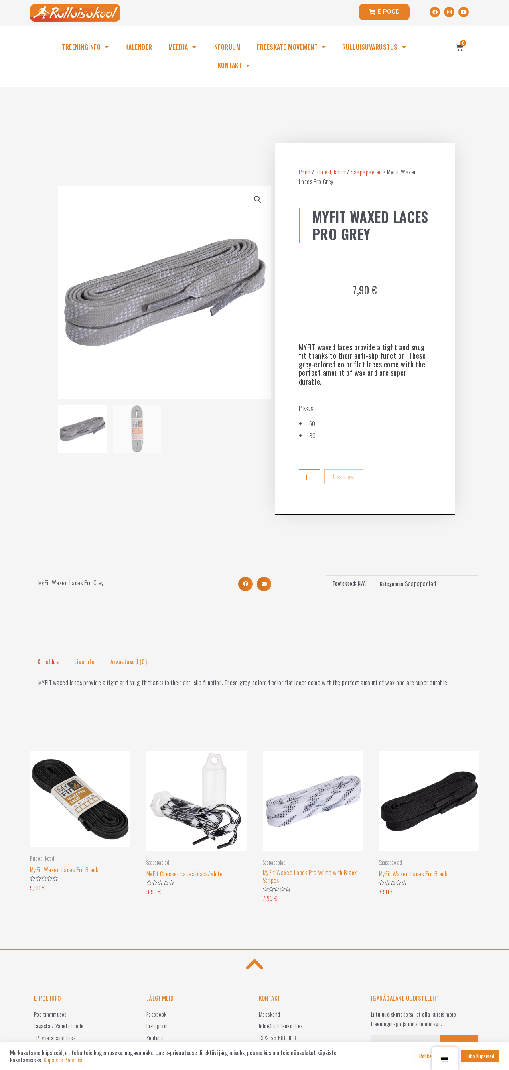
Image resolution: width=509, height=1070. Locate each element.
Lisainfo (84, 661)
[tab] (48, 661)
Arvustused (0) (128, 661)
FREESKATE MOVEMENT (291, 47)
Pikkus (306, 407)
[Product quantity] (309, 476)
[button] (245, 584)
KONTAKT (234, 65)
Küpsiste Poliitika (63, 1060)
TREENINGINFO (85, 47)
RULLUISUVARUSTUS (374, 47)
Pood (305, 171)
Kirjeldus (48, 661)
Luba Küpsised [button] (480, 1056)
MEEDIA (182, 47)
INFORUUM (226, 47)
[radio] (369, 423)
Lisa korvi (344, 476)
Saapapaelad (366, 171)
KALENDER (138, 47)
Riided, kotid (331, 171)
